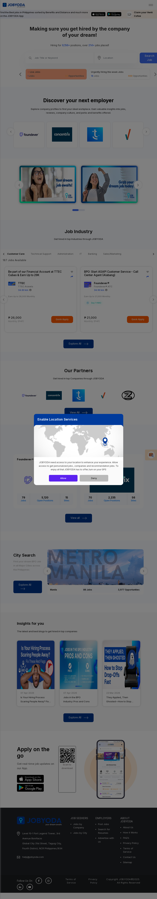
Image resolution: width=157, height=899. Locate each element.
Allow (63, 478)
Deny (94, 478)
